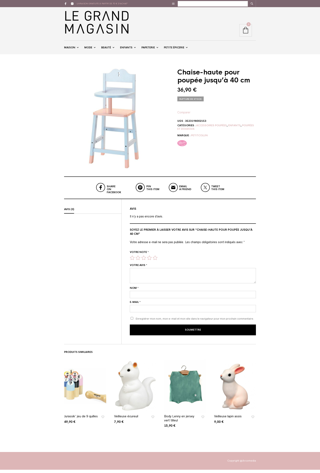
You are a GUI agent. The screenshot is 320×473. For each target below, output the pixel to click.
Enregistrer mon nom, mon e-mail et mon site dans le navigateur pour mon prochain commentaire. (195, 322)
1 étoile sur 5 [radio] (132, 261)
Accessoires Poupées (211, 129)
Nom (134, 292)
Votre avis (138, 269)
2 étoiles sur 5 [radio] (138, 261)
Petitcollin (199, 139)
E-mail (135, 306)
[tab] (92, 213)
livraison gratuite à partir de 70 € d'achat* (102, 3)
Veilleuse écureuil (126, 419)
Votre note (139, 256)
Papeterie (148, 49)
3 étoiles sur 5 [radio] (143, 261)
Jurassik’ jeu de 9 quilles (81, 419)
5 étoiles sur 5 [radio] (155, 261)
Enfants (126, 49)
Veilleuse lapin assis (228, 419)
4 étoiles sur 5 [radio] (149, 261)
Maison (69, 49)
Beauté (106, 49)
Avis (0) (69, 213)
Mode (88, 49)
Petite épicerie (174, 49)
